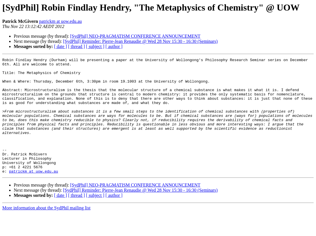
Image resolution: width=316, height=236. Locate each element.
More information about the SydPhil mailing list (46, 231)
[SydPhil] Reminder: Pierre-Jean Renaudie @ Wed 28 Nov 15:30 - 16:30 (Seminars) (140, 41)
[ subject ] (95, 46)
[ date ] (60, 46)
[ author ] (114, 46)
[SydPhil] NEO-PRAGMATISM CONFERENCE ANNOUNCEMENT (135, 36)
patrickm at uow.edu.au (60, 21)
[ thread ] (76, 46)
